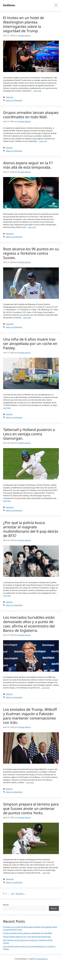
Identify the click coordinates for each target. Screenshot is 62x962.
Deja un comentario (14, 100)
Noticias (9, 147)
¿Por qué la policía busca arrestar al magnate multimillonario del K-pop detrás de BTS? (30, 529)
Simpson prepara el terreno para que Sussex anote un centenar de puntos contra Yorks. (31, 808)
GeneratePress (42, 959)
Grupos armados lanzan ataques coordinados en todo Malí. (31, 114)
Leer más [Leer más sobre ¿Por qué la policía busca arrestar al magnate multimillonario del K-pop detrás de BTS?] (7, 595)
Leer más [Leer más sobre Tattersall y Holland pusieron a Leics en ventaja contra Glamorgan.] (7, 501)
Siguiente (21, 893)
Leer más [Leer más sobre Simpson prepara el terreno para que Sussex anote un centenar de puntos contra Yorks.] (46, 873)
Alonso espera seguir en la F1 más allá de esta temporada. (28, 165)
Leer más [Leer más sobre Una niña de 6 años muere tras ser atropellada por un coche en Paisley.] (7, 408)
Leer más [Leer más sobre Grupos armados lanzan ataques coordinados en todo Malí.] (43, 141)
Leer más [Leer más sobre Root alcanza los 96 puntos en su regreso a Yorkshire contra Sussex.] (27, 317)
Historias (9, 97)
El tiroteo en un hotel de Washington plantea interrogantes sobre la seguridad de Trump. (23, 24)
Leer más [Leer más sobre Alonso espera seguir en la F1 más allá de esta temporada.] (32, 227)
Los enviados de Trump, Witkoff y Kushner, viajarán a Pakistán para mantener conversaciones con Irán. (30, 716)
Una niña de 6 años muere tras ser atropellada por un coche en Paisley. (30, 343)
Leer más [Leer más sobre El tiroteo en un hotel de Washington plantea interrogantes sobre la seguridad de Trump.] (37, 91)
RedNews (9, 5)
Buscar (6, 904)
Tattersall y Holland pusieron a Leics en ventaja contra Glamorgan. (29, 434)
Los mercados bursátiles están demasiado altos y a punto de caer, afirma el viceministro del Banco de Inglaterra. (29, 624)
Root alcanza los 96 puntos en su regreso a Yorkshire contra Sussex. (31, 253)
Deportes (10, 233)
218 (13, 893)
